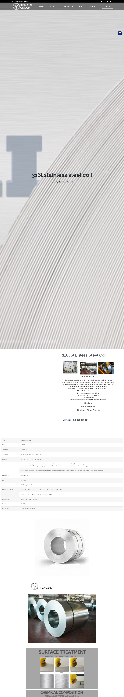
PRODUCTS (68, 6)
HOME (41, 6)
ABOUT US (54, 6)
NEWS (80, 6)
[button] (107, 6)
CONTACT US (94, 6)
